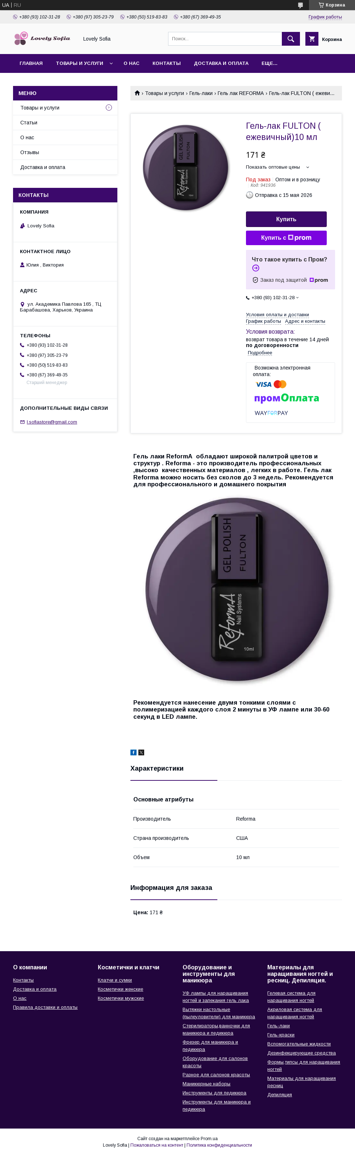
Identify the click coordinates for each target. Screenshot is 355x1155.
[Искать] (291, 39)
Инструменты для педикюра (214, 1093)
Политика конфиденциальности (219, 1145)
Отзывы (29, 152)
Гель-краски (281, 1035)
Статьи (28, 122)
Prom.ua (209, 1138)
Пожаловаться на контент (156, 1145)
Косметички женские (120, 989)
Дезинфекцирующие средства (301, 1053)
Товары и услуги (79, 63)
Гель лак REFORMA (241, 93)
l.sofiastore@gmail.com (52, 422)
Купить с (286, 238)
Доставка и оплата (221, 63)
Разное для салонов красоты (216, 1074)
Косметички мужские (121, 998)
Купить (286, 219)
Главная (31, 63)
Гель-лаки (201, 93)
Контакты (167, 63)
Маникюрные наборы (206, 1083)
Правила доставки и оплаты (45, 1007)
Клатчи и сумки (115, 980)
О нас (131, 63)
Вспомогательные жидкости (299, 1044)
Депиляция (279, 1094)
